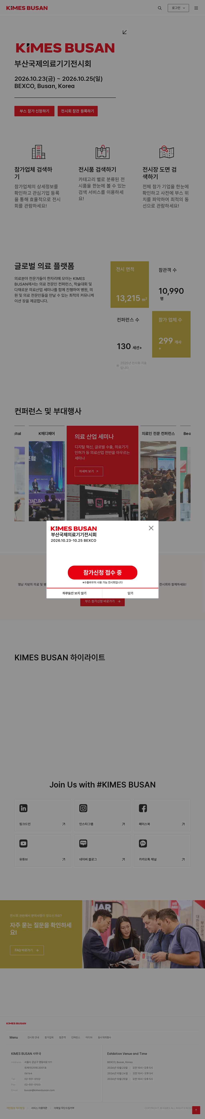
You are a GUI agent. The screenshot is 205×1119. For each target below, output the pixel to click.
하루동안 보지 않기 (74, 593)
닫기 (130, 593)
